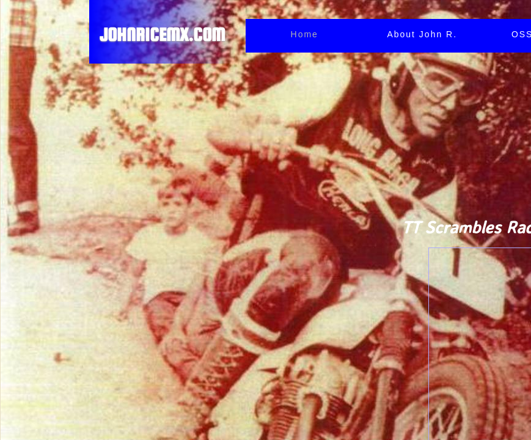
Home (304, 34)
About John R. (422, 34)
